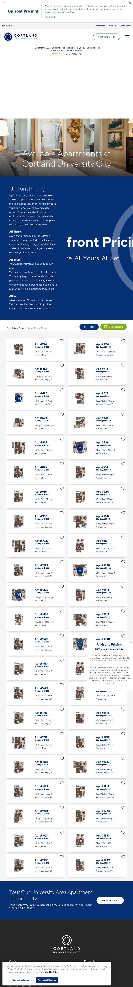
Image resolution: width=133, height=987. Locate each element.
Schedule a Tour (20, 10)
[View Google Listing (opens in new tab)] (66, 51)
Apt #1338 (35, 531)
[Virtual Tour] (18, 335)
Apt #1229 (35, 507)
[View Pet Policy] (35, 922)
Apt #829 (35, 408)
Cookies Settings (20, 980)
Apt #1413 (97, 531)
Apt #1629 (35, 630)
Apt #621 (97, 359)
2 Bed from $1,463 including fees (83, 45)
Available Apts (15, 265)
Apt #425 (35, 335)
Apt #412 (35, 310)
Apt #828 (97, 384)
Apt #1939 (97, 801)
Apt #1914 (97, 728)
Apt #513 (97, 335)
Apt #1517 (97, 556)
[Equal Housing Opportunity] (11, 922)
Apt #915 (35, 433)
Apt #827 (35, 384)
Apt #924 (97, 433)
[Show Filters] (89, 264)
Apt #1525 (35, 580)
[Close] (105, 966)
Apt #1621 (97, 605)
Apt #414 (97, 310)
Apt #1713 (35, 654)
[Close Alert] (53, 4)
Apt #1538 (97, 580)
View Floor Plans (37, 265)
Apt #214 (35, 286)
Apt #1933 (35, 801)
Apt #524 (35, 359)
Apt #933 (35, 458)
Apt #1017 (97, 458)
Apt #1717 (35, 679)
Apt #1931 (97, 777)
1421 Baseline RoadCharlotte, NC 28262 (21, 912)
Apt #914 (97, 408)
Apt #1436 (35, 556)
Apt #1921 (35, 752)
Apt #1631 (97, 630)
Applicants (125, 23)
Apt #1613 (35, 605)
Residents (113, 23)
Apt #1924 (35, 777)
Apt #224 (97, 286)
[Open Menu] (127, 35)
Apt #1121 (97, 482)
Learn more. (106, 15)
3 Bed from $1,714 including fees (66, 48)
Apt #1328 (97, 507)
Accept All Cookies (47, 980)
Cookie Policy (52, 972)
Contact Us (99, 23)
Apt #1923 (97, 752)
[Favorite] (62, 277)
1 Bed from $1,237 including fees (49, 45)
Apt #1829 (35, 728)
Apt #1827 (97, 703)
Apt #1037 (35, 482)
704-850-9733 (18, 905)
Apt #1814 (35, 703)
